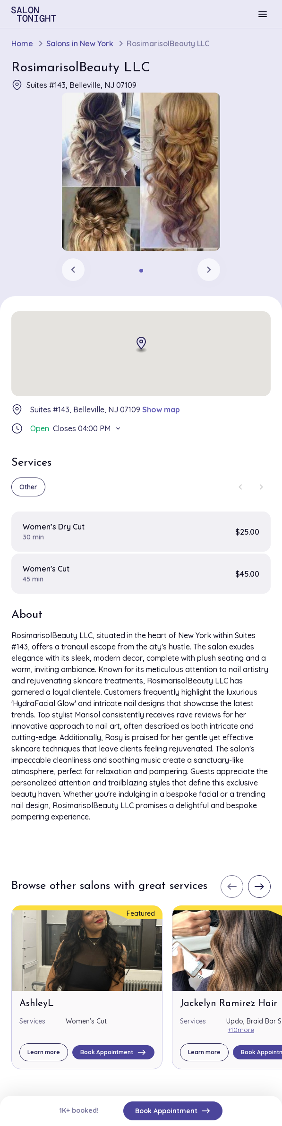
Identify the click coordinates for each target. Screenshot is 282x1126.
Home (22, 43)
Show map (161, 409)
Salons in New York (79, 43)
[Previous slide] (73, 269)
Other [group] (28, 487)
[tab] (141, 271)
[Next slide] (208, 269)
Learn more (43, 1052)
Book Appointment (173, 1111)
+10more (241, 1029)
